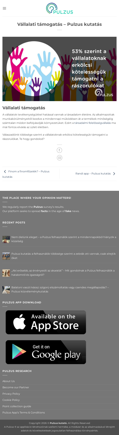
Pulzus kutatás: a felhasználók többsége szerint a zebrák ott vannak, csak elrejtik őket (63, 256)
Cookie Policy (11, 400)
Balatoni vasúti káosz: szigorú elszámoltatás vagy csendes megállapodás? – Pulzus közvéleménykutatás (60, 289)
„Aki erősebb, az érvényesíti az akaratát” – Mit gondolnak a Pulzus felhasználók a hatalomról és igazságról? (63, 272)
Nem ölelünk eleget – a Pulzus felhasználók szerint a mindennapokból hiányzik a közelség (63, 239)
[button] (4, 8)
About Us (8, 381)
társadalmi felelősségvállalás (92, 122)
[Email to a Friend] (59, 157)
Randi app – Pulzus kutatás (96, 173)
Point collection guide (16, 406)
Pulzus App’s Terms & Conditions (23, 412)
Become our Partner (15, 387)
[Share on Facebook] (59, 150)
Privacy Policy (11, 393)
